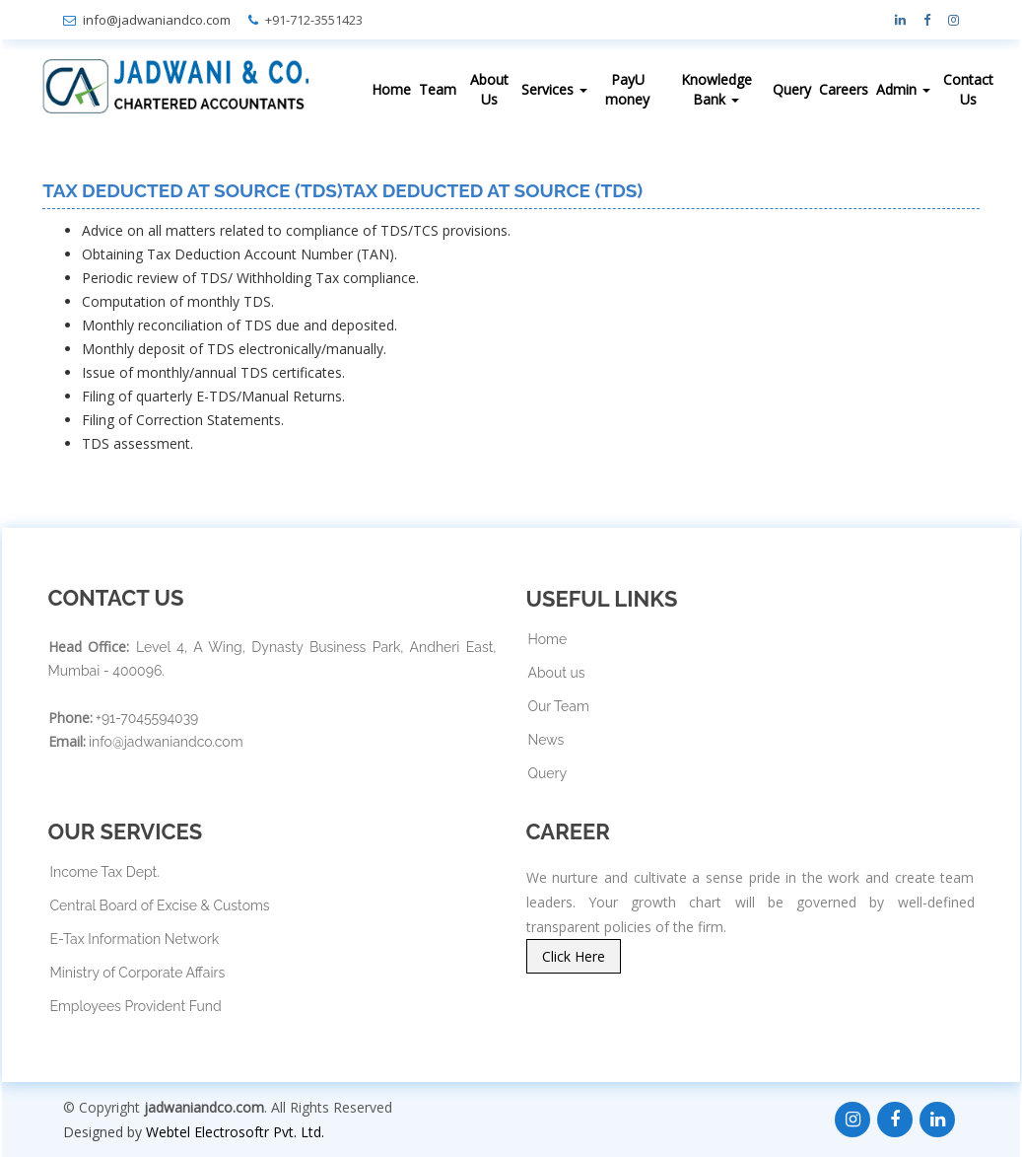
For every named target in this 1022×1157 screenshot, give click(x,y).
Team (437, 89)
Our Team (558, 706)
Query (792, 89)
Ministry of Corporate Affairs (138, 972)
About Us (489, 89)
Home (391, 89)
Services (554, 89)
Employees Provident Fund (136, 1006)
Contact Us (968, 89)
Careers (843, 89)
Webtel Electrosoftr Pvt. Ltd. (235, 1131)
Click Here (573, 956)
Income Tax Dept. (105, 872)
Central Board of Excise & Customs (160, 905)
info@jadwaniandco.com (157, 20)
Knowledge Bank (716, 89)
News (546, 740)
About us (556, 673)
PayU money (627, 89)
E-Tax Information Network (135, 939)
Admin (903, 89)
